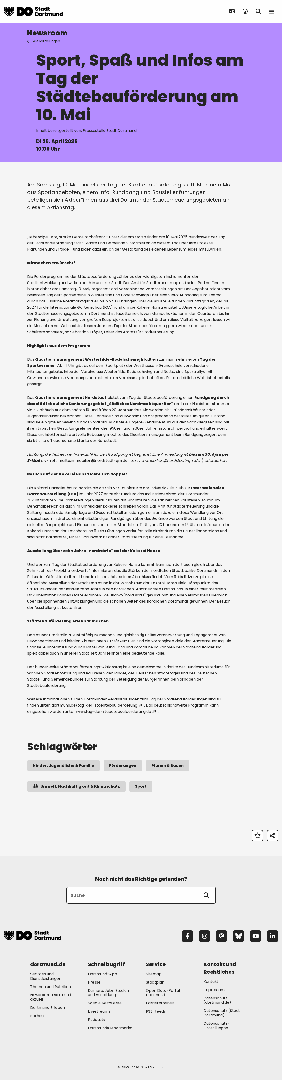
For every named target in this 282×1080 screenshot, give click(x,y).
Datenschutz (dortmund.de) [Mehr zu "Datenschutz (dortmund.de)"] (217, 1000)
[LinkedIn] (272, 936)
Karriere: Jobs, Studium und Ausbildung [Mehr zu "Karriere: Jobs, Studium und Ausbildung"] (109, 993)
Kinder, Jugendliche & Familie (63, 765)
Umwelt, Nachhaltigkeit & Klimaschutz (76, 786)
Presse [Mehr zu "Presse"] (94, 982)
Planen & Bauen (168, 765)
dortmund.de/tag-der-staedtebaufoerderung (97, 705)
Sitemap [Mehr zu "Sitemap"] (153, 974)
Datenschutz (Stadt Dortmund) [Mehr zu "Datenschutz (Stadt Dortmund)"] (222, 1013)
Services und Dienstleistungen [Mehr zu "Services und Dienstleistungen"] (45, 976)
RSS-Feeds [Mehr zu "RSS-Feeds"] (156, 1011)
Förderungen (122, 765)
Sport (141, 786)
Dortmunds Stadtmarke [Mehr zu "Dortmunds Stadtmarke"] (110, 1028)
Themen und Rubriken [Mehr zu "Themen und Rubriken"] (50, 986)
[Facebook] (187, 936)
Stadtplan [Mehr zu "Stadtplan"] (155, 982)
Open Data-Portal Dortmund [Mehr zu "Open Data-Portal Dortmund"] (163, 993)
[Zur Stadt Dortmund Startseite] (33, 11)
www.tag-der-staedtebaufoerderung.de (116, 711)
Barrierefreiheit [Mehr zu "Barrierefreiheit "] (160, 1003)
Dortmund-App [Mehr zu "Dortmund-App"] (102, 974)
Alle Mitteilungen (44, 41)
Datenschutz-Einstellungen (217, 1025)
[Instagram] (204, 936)
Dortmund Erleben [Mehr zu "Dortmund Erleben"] (47, 1007)
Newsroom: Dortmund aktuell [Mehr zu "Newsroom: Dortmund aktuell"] (50, 997)
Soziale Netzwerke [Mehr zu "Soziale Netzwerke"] (105, 1003)
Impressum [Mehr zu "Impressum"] (214, 990)
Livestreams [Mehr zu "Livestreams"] (99, 1011)
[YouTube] (255, 936)
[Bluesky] (238, 936)
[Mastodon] (221, 936)
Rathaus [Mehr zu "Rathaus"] (37, 1016)
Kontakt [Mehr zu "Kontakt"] (211, 981)
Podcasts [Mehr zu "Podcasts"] (96, 1019)
